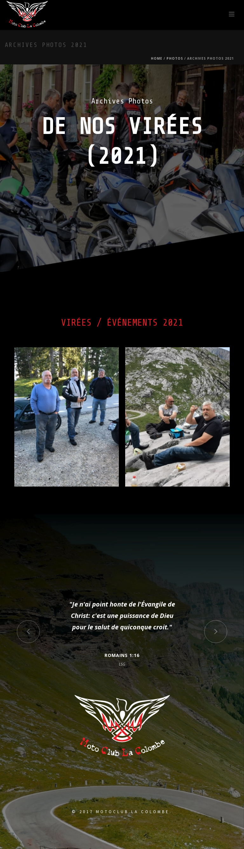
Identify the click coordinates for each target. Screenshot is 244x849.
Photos (174, 58)
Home (156, 58)
